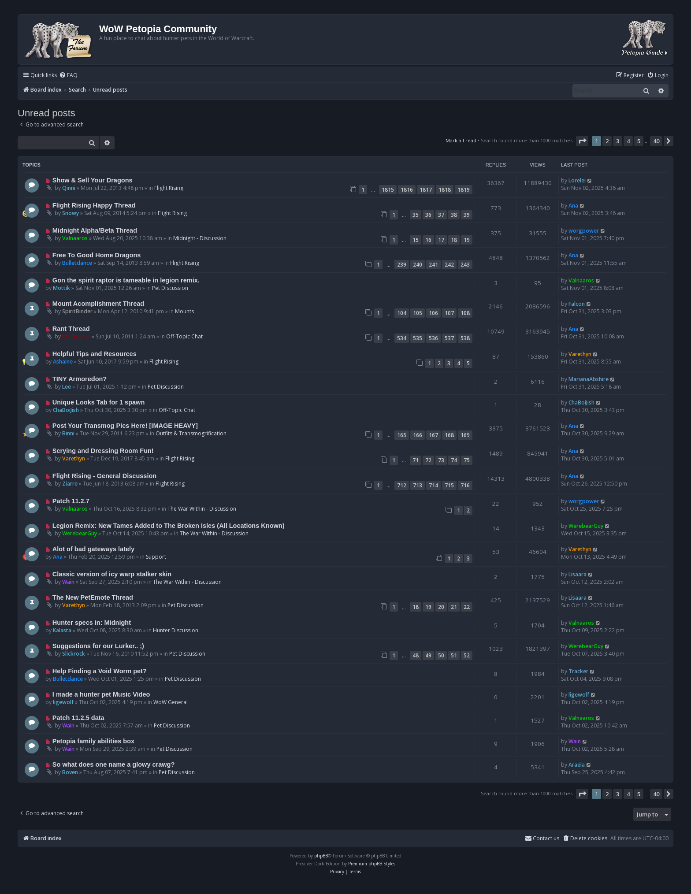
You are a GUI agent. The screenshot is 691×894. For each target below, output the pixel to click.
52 (467, 655)
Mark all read (461, 140)
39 (467, 215)
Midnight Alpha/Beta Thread (94, 230)
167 (433, 435)
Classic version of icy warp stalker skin (111, 574)
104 (401, 313)
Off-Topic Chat (184, 336)
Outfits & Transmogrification (191, 433)
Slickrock (73, 653)
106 (433, 313)
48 (415, 655)
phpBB (321, 856)
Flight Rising (168, 188)
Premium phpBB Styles (371, 864)
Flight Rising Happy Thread (94, 205)
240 (417, 264)
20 (441, 607)
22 (467, 607)
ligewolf (63, 702)
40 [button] (656, 141)
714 (433, 485)
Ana (573, 205)
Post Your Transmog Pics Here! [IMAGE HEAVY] (125, 425)
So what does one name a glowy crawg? (113, 764)
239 (401, 264)
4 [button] (628, 141)
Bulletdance (77, 263)
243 (465, 264)
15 (415, 240)
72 (428, 460)
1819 (463, 189)
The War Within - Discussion (201, 508)
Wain (68, 582)
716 (465, 485)
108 (465, 313)
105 (417, 313)
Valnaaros (75, 238)
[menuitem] (68, 76)
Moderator (76, 336)
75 (467, 460)
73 (441, 460)
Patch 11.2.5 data (78, 717)
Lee (66, 386)
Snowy (70, 213)
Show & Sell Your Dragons (92, 180)
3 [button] (617, 141)
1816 (407, 189)
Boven (70, 772)
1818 (444, 189)
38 (454, 215)
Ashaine (63, 361)
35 (415, 215)
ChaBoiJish (66, 410)
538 (465, 338)
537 (449, 338)
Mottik (61, 288)
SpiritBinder (77, 311)
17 (441, 240)
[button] (582, 141)
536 (433, 338)
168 (449, 435)
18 (454, 240)
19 (467, 240)
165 (401, 435)
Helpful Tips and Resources (94, 353)
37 (441, 215)
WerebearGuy (79, 533)
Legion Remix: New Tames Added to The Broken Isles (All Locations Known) (168, 525)
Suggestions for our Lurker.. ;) (98, 645)
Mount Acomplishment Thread (98, 303)
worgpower (583, 230)
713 (417, 485)
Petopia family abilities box (93, 741)
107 (449, 313)
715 (449, 485)
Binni (68, 433)
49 (428, 655)
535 (417, 338)
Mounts (184, 311)
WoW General (170, 702)
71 (415, 460)
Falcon (576, 304)
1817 (426, 189)
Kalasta (62, 630)
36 (428, 215)
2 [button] (607, 141)
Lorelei (577, 180)
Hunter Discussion (175, 630)
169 (465, 435)
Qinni (68, 188)
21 (454, 607)
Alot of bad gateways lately (93, 549)
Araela (576, 764)
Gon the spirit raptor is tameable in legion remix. (126, 280)
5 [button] (638, 141)
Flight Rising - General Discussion (104, 475)
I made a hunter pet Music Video (101, 694)
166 (417, 435)
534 (401, 338)
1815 (388, 189)
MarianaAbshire (588, 379)
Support (156, 556)
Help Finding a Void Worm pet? (99, 671)
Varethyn (579, 354)
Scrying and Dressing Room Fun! (103, 450)
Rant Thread (71, 328)
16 (428, 240)
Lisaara (577, 574)
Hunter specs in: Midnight (91, 622)
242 (449, 264)
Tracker (578, 671)
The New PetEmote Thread (92, 597)
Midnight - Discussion (200, 238)
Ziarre (70, 483)
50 (441, 655)
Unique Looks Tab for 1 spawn (98, 402)
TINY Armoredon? (79, 378)
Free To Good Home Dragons (96, 255)
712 (401, 485)
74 (454, 460)
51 (454, 655)
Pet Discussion (170, 288)
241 (433, 264)
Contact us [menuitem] (542, 838)
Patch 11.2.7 (70, 500)
